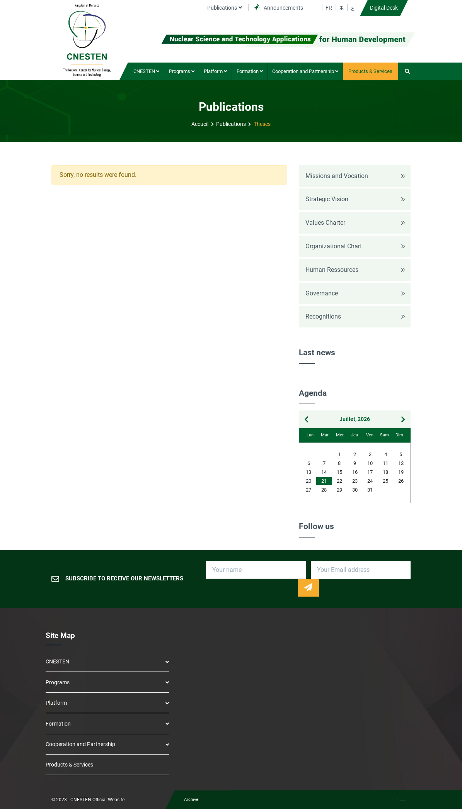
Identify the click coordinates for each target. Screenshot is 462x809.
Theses (262, 124)
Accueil (199, 124)
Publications (231, 124)
